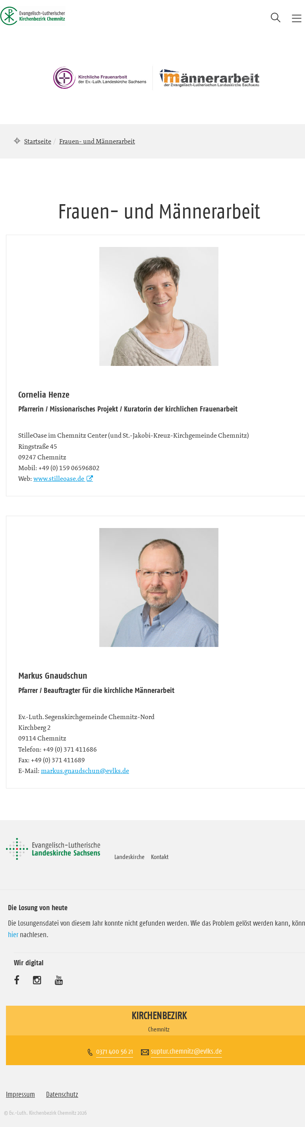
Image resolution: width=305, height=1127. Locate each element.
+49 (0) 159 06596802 (69, 467)
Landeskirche (129, 857)
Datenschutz (62, 1094)
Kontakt (159, 857)
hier (13, 934)
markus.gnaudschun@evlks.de (85, 770)
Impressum (20, 1094)
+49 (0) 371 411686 (70, 749)
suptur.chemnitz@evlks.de (186, 1051)
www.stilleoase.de (59, 478)
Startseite (37, 141)
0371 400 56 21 (114, 1051)
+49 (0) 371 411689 (58, 760)
